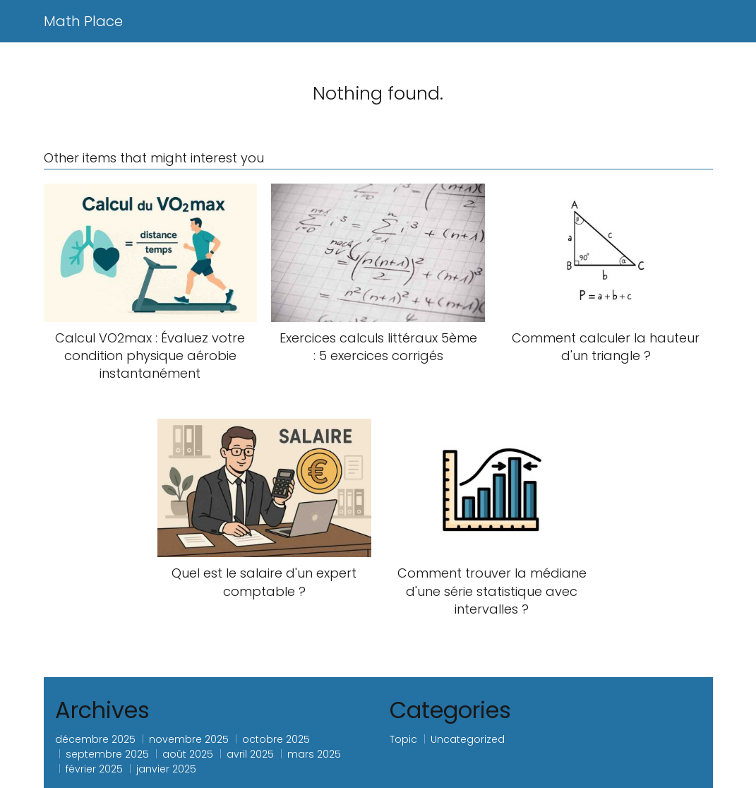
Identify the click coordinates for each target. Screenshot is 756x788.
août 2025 (187, 754)
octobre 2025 (276, 739)
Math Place (83, 21)
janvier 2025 (166, 769)
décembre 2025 (95, 739)
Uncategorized (468, 739)
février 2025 (94, 769)
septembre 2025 (107, 754)
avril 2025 (250, 754)
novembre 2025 (189, 739)
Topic (403, 739)
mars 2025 (314, 754)
